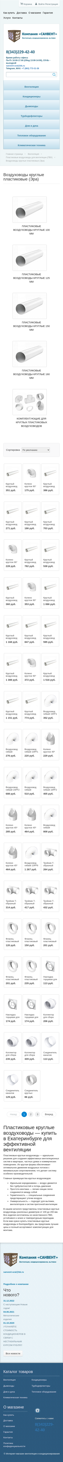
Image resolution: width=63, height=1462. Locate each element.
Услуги (7, 17)
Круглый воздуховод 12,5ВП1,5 (30, 638)
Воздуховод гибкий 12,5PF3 (49, 827)
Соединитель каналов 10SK (50, 1055)
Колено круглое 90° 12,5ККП (11, 562)
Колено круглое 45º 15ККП (30, 827)
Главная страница (14, 154)
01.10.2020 (8, 1323)
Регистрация (51, 4)
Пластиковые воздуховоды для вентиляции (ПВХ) (29, 157)
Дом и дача (31, 125)
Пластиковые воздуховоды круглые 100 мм (31, 230)
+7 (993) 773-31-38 (30, 68)
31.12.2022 (8, 1301)
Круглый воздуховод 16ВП (49, 486)
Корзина (28, 4)
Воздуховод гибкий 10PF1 (31, 750)
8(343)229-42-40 (20, 52)
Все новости (13, 1353)
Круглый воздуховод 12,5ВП (11, 524)
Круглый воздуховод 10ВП (30, 524)
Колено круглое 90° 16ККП (30, 676)
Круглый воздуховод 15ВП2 (11, 676)
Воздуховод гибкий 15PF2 (12, 788)
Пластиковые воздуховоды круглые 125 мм (31, 278)
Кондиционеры (31, 96)
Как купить (9, 12)
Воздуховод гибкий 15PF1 (50, 712)
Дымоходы (31, 106)
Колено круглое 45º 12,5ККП (11, 827)
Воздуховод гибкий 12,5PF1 (11, 752)
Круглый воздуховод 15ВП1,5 (49, 600)
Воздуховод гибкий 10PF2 (50, 788)
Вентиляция (32, 86)
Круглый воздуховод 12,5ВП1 (49, 562)
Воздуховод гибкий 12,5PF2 (30, 790)
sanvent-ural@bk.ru (15, 66)
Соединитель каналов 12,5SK (12, 1093)
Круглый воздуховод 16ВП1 (30, 562)
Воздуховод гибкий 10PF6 (31, 864)
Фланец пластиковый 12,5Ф (31, 941)
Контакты (17, 17)
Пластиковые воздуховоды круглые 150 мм (31, 326)
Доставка (22, 12)
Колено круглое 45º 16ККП (11, 865)
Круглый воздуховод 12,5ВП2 (11, 714)
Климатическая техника (31, 145)
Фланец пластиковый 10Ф (12, 941)
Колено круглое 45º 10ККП (49, 752)
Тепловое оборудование (31, 135)
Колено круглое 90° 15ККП (30, 600)
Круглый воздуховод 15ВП (11, 486)
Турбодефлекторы (32, 116)
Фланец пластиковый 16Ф (12, 979)
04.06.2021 (8, 1312)
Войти (41, 4)
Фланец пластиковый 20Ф (31, 979)
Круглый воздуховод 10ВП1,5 (49, 638)
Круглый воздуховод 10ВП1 (11, 600)
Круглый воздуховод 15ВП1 (49, 524)
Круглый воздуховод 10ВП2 (30, 714)
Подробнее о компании (15, 1284)
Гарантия (48, 12)
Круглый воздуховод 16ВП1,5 (11, 638)
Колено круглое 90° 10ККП (30, 486)
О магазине (35, 12)
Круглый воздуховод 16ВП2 (49, 676)
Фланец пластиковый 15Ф (49, 941)
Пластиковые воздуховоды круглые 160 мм (31, 374)
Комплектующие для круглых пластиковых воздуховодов (31, 422)
